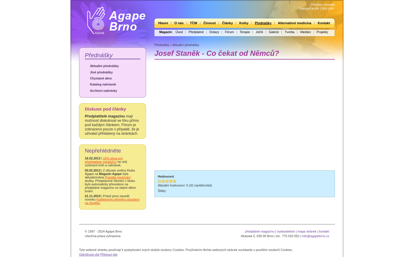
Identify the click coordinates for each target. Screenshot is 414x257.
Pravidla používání (118, 177)
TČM (193, 23)
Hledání (305, 32)
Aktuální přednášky (104, 66)
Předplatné (196, 32)
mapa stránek (307, 231)
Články (227, 23)
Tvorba (289, 32)
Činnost (210, 23)
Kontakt (324, 23)
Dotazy (214, 32)
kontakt (324, 231)
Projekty (322, 32)
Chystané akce (101, 78)
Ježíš (259, 32)
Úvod (179, 32)
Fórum (229, 32)
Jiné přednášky (101, 72)
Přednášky (263, 23)
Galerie (274, 32)
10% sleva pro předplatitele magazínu (104, 160)
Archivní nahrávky (103, 90)
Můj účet (328, 8)
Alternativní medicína (294, 23)
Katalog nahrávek (103, 84)
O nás (179, 23)
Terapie (245, 32)
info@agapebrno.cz (315, 236)
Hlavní (163, 23)
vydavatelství (286, 231)
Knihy (243, 23)
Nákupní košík (309, 8)
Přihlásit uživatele (322, 4)
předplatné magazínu (259, 231)
